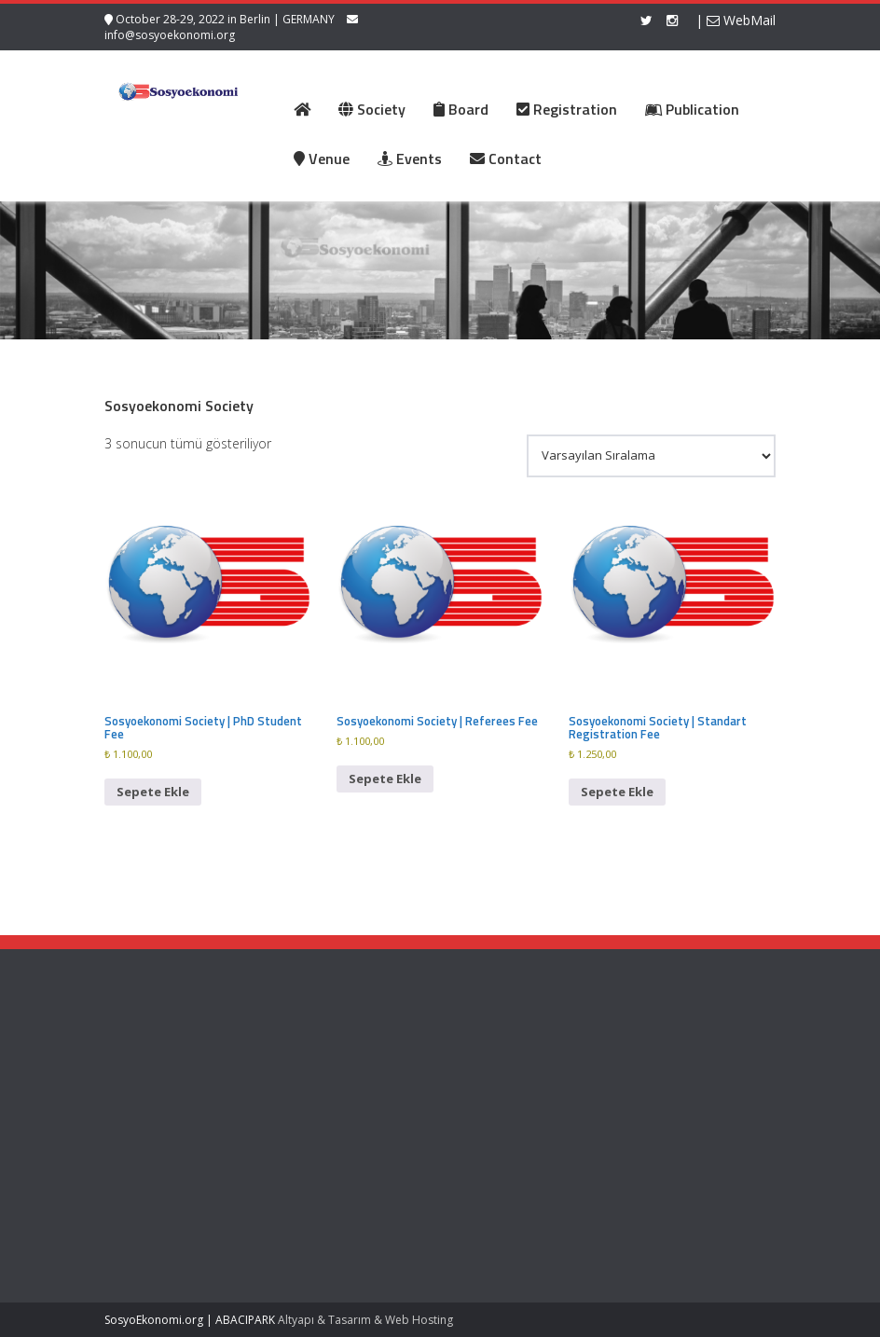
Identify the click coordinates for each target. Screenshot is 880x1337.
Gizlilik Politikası (495, 1073)
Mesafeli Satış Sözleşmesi (485, 1120)
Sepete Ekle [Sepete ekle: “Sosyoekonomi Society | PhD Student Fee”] (153, 791)
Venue (321, 1104)
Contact (324, 1122)
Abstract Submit (347, 1070)
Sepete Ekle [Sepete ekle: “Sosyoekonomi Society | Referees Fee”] (385, 778)
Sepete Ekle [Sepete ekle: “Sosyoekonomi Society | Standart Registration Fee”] (617, 791)
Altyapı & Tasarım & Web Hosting (365, 1320)
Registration (337, 1087)
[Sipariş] (651, 455)
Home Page (335, 1052)
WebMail (741, 20)
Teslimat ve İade (498, 1092)
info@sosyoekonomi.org (169, 35)
